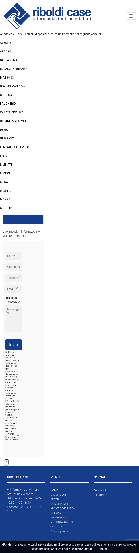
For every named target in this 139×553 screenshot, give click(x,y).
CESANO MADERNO (13, 121)
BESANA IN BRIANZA (13, 69)
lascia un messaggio (12, 299)
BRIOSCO (6, 95)
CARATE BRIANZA (11, 112)
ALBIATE (5, 42)
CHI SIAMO (57, 513)
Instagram (100, 495)
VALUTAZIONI (58, 517)
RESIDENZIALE (58, 495)
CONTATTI (56, 526)
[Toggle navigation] (131, 16)
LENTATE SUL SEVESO (14, 147)
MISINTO (6, 190)
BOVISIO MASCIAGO (13, 86)
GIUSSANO (7, 138)
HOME (54, 490)
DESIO (4, 129)
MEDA (4, 182)
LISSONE (5, 173)
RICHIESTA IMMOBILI (62, 522)
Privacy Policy (11, 371)
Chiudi (102, 549)
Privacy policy (59, 531)
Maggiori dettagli (83, 549)
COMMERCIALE (59, 504)
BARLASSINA (8, 60)
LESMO (4, 156)
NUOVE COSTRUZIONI (63, 508)
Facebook (100, 490)
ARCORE (5, 51)
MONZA (5, 199)
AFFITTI (54, 499)
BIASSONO (7, 77)
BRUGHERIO (8, 103)
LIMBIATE (6, 164)
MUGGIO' (6, 208)
